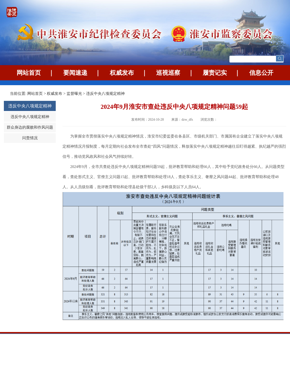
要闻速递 (75, 72)
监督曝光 (74, 93)
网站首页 (29, 72)
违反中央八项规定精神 (105, 93)
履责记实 (215, 72)
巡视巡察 (168, 72)
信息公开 (261, 72)
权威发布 (122, 72)
